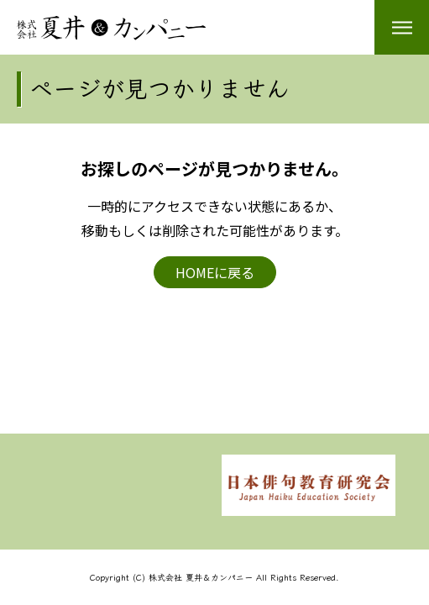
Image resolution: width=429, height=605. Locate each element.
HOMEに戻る (214, 272)
